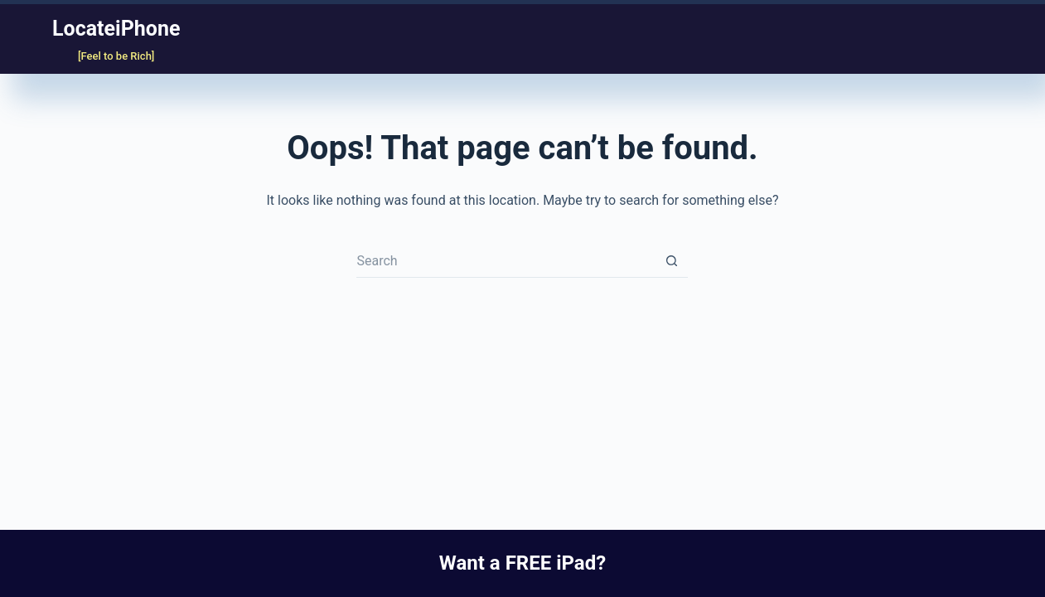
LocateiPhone (116, 29)
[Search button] (671, 261)
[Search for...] (505, 261)
